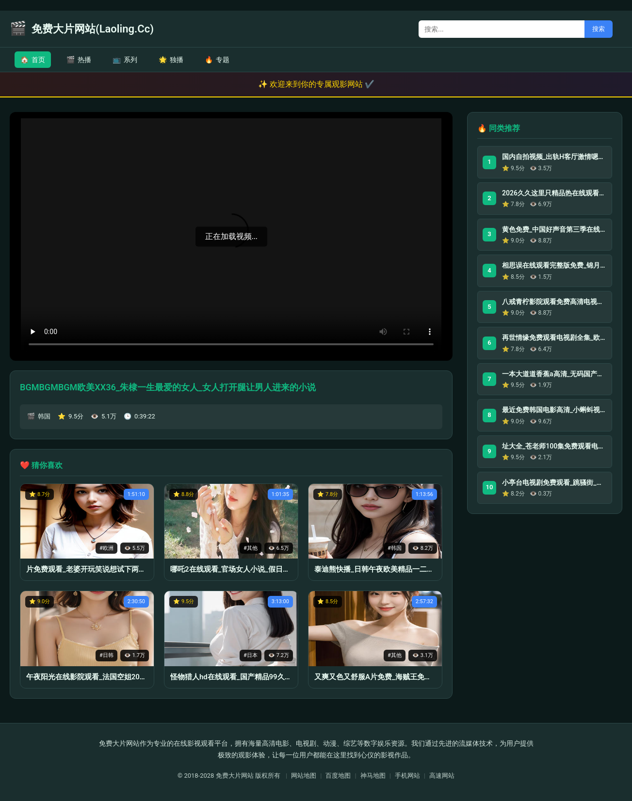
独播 (171, 59)
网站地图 (303, 775)
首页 (32, 59)
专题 (217, 59)
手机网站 (407, 775)
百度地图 (338, 775)
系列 (125, 59)
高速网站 (441, 775)
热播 (78, 59)
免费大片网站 (235, 775)
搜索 (598, 28)
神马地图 (373, 775)
